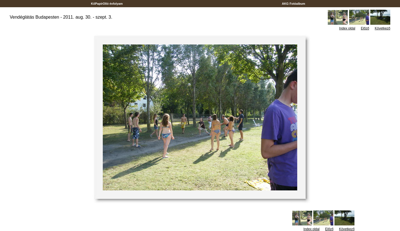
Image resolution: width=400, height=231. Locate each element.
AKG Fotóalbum (293, 3)
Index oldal (347, 28)
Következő (382, 28)
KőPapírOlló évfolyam (106, 3)
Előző (365, 28)
